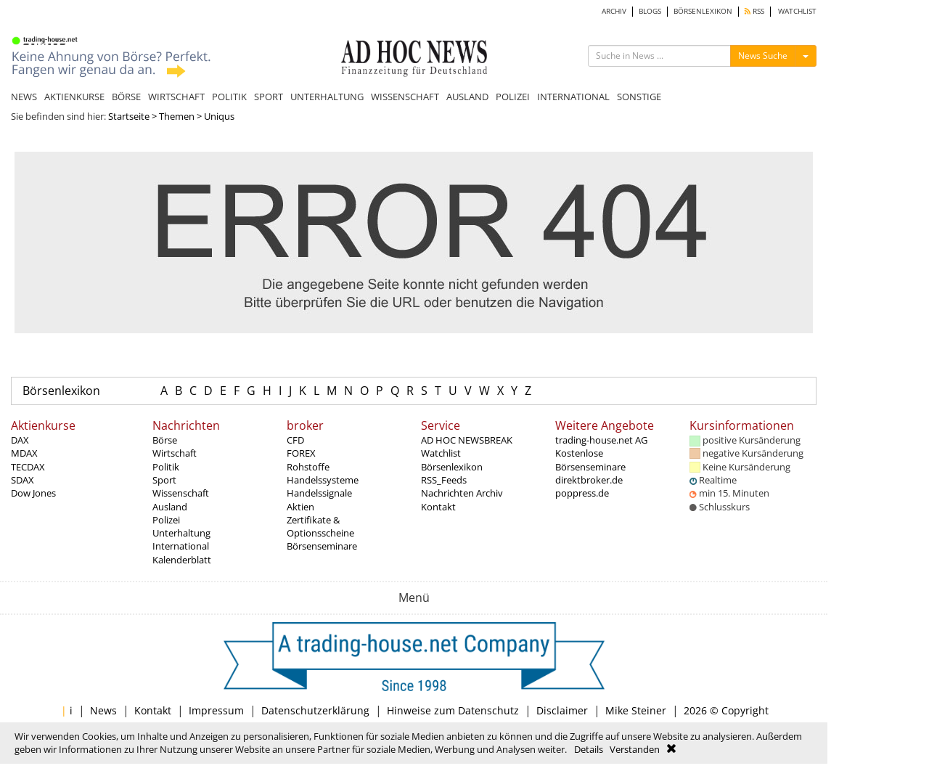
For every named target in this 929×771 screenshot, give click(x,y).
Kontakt (438, 506)
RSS (754, 11)
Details (588, 749)
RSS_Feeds (444, 479)
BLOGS (650, 11)
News (103, 710)
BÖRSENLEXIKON (703, 11)
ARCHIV (614, 11)
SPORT (268, 96)
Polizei (166, 519)
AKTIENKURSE (74, 96)
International (180, 545)
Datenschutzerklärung (315, 710)
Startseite (129, 116)
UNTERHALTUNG (327, 96)
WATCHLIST (797, 11)
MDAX (24, 453)
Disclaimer (562, 710)
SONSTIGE (639, 96)
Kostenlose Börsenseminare (590, 459)
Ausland (169, 506)
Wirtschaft (174, 453)
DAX (20, 439)
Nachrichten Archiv (462, 492)
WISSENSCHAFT (405, 96)
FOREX (301, 453)
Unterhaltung (181, 532)
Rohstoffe (308, 466)
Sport (164, 479)
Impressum (216, 710)
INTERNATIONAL (573, 96)
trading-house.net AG (601, 439)
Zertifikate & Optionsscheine (320, 526)
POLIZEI (513, 96)
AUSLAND (467, 96)
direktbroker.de (589, 479)
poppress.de (582, 492)
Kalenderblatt (181, 559)
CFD (295, 439)
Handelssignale (319, 492)
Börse (164, 439)
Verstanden (635, 749)
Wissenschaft (180, 492)
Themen (177, 116)
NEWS (24, 96)
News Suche (762, 55)
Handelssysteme (323, 479)
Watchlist (441, 453)
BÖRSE (126, 96)
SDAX (22, 479)
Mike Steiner (635, 710)
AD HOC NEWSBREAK (466, 439)
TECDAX (28, 466)
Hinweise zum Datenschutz (453, 710)
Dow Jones (33, 492)
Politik (165, 466)
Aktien (300, 506)
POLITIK (229, 96)
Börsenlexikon (61, 391)
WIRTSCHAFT (176, 96)
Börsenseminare (322, 545)
